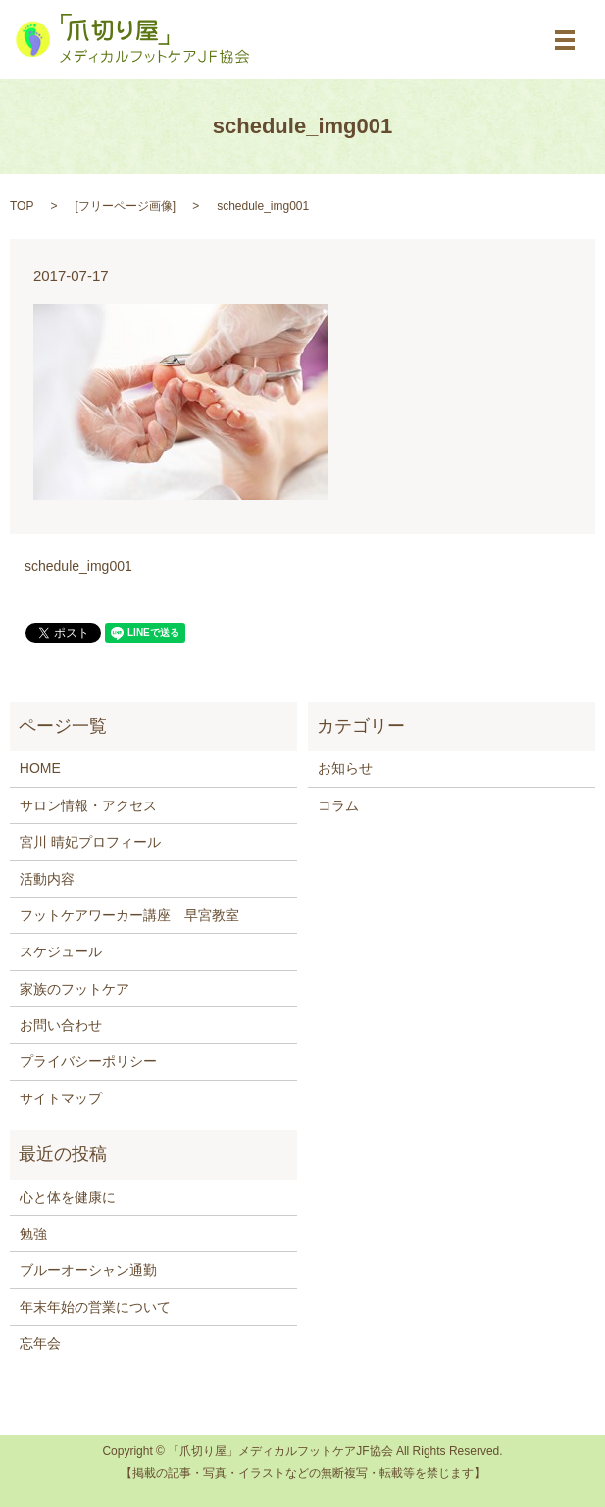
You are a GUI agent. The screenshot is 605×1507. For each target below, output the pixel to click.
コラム (338, 805)
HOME (40, 768)
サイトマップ (61, 1098)
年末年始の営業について (95, 1307)
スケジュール (61, 951)
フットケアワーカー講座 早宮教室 (129, 915)
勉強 (33, 1233)
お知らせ (345, 768)
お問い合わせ (61, 1025)
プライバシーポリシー (88, 1061)
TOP (21, 206)
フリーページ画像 (125, 206)
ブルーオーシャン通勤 (88, 1270)
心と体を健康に (68, 1197)
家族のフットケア (74, 989)
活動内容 (47, 879)
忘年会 (40, 1343)
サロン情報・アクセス (88, 805)
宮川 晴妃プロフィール (90, 842)
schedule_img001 (78, 566)
